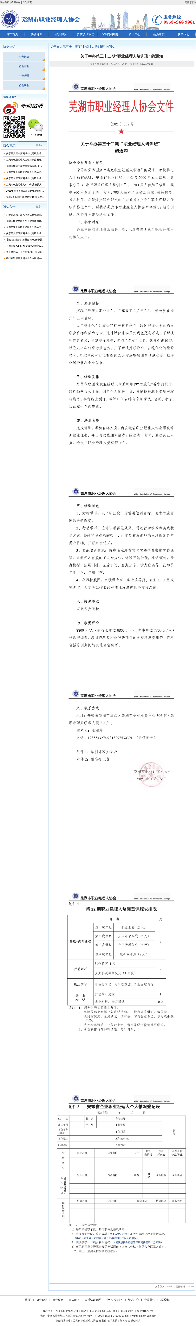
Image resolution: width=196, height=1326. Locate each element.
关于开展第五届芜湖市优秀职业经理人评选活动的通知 (34, 178)
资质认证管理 (85, 34)
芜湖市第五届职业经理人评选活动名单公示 (28, 172)
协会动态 (57, 1299)
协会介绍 (36, 34)
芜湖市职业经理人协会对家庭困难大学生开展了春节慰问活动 (37, 159)
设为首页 (27, 2)
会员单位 (159, 34)
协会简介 (24, 56)
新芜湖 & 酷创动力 (130, 1320)
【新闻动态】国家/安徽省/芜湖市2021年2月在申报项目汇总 (37, 246)
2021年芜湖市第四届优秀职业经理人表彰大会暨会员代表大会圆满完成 (42, 190)
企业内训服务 (110, 34)
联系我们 (183, 34)
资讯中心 (134, 34)
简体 (187, 2)
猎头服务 (61, 34)
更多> (39, 145)
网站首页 (4, 2)
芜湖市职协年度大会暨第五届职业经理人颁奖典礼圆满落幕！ (37, 166)
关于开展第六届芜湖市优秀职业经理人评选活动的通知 (34, 153)
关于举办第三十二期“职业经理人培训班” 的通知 (30, 252)
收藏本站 (16, 2)
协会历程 (24, 85)
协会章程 (24, 66)
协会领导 (24, 75)
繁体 (193, 2)
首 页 (28, 1299)
